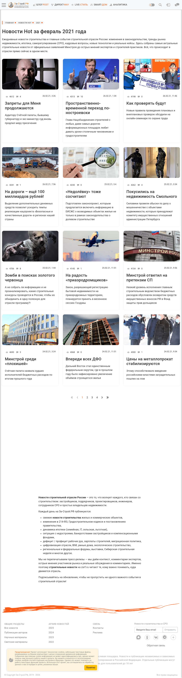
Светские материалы (16, 642)
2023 (51, 637)
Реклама (97, 632)
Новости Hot (26, 23)
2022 (51, 642)
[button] (4, 5)
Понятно (90, 667)
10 (79, 97)
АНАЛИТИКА (118, 5)
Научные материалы (15, 637)
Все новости (11, 628)
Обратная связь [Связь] (156, 645)
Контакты (98, 628)
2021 (40, 23)
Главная (9, 23)
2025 (51, 628)
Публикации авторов (15, 632)
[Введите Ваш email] (149, 630)
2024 (51, 632)
